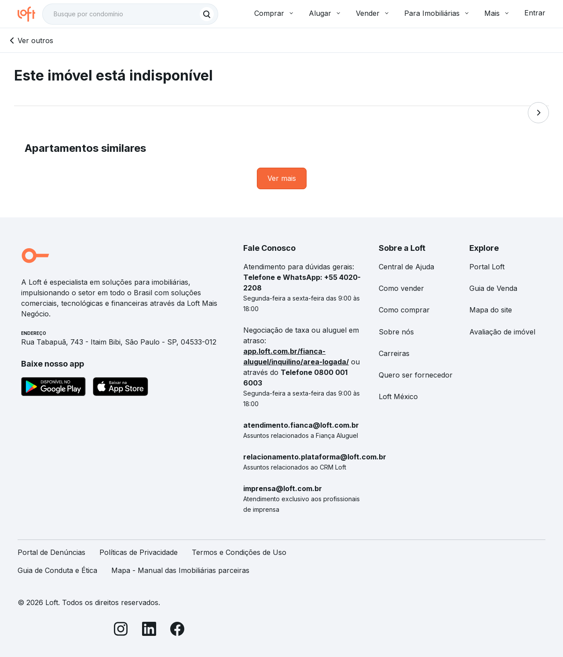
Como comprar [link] (404, 309)
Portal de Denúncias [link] (51, 552)
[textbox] (130, 14)
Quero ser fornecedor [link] (416, 375)
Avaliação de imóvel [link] (502, 331)
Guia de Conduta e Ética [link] (57, 570)
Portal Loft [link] (487, 266)
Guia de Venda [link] (493, 288)
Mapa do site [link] (490, 309)
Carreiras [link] (394, 353)
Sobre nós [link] (396, 331)
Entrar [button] (534, 12)
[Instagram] (121, 630)
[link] (282, 178)
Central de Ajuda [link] (406, 266)
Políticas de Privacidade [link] (138, 552)
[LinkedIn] (149, 630)
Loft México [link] (398, 396)
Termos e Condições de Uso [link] (239, 552)
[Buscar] (207, 14)
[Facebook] (177, 630)
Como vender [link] (401, 288)
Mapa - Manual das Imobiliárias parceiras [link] (180, 570)
